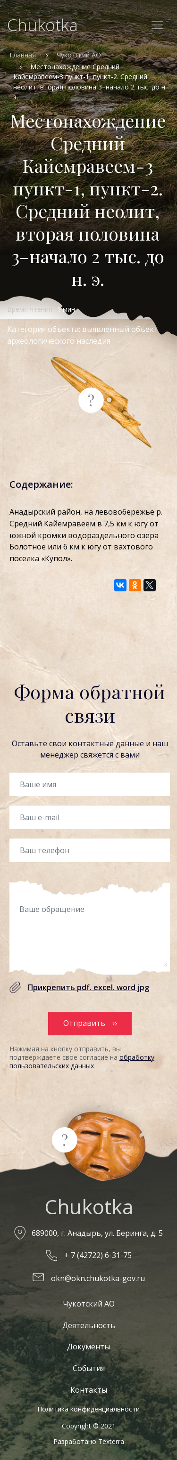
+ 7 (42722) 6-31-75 (98, 1255)
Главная (22, 54)
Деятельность (88, 1325)
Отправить (84, 1023)
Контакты (88, 1390)
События (89, 1368)
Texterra (111, 1441)
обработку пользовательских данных (81, 1061)
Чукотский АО (79, 54)
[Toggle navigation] (157, 25)
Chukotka (42, 25)
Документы (88, 1346)
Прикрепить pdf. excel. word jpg (88, 987)
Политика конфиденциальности (88, 1408)
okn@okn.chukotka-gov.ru (98, 1278)
